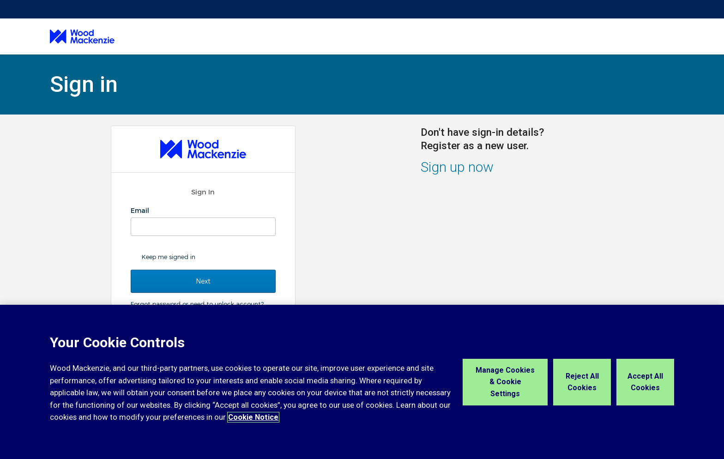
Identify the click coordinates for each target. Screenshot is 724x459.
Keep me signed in (168, 256)
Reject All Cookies (582, 382)
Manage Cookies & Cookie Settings (505, 382)
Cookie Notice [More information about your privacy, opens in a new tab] (253, 417)
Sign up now (457, 167)
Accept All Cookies (645, 382)
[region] (362, 382)
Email (141, 210)
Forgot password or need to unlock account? (197, 304)
